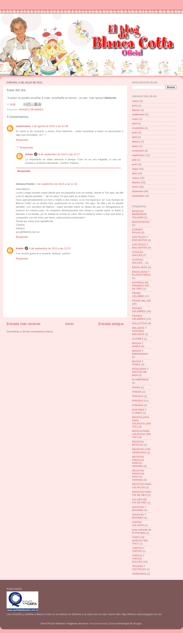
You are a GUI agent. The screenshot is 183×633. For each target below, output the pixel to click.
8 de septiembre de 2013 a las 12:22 (50, 248)
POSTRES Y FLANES (139, 411)
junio (135, 105)
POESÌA (136, 391)
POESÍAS (137, 400)
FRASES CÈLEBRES (139, 317)
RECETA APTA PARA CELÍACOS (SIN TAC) (141, 422)
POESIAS (137, 396)
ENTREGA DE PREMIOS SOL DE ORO (141, 285)
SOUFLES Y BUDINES (139, 509)
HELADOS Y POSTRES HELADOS (139, 331)
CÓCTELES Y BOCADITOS (140, 238)
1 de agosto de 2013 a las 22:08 (50, 126)
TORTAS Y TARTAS (138, 550)
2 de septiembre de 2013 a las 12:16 (56, 184)
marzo (135, 101)
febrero (136, 110)
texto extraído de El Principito (141, 531)
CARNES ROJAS (137, 231)
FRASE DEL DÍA (141, 300)
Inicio (69, 324)
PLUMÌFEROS (140, 379)
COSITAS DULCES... (138, 261)
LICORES (137, 338)
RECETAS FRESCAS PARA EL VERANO (138, 461)
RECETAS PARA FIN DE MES (141, 493)
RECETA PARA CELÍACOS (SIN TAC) (141, 434)
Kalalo (29, 154)
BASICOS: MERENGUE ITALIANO (139, 214)
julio (134, 159)
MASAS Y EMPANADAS (140, 352)
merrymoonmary (98, 623)
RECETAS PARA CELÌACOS (141, 486)
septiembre (138, 114)
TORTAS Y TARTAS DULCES (138, 558)
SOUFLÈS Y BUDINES (139, 516)
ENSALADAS (139, 267)
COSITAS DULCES (137, 254)
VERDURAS (139, 573)
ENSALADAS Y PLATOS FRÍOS (141, 273)
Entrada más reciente (24, 324)
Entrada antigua (111, 324)
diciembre (137, 191)
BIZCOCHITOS (140, 222)
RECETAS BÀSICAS (138, 443)
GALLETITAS (139, 323)
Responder (22, 140)
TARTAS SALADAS (138, 524)
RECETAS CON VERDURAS (141, 451)
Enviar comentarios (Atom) (38, 331)
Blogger (137, 623)
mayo (135, 119)
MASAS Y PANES (137, 345)
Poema (136, 387)
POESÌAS (137, 405)
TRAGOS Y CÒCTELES (139, 568)
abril (134, 123)
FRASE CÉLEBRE (138, 295)
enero (135, 146)
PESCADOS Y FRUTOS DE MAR (140, 372)
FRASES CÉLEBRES (31, 109)
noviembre (138, 128)
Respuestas (26, 147)
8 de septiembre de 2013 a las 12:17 (59, 154)
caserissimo (23, 126)
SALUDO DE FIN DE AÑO (139, 501)
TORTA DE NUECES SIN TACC (140, 540)
